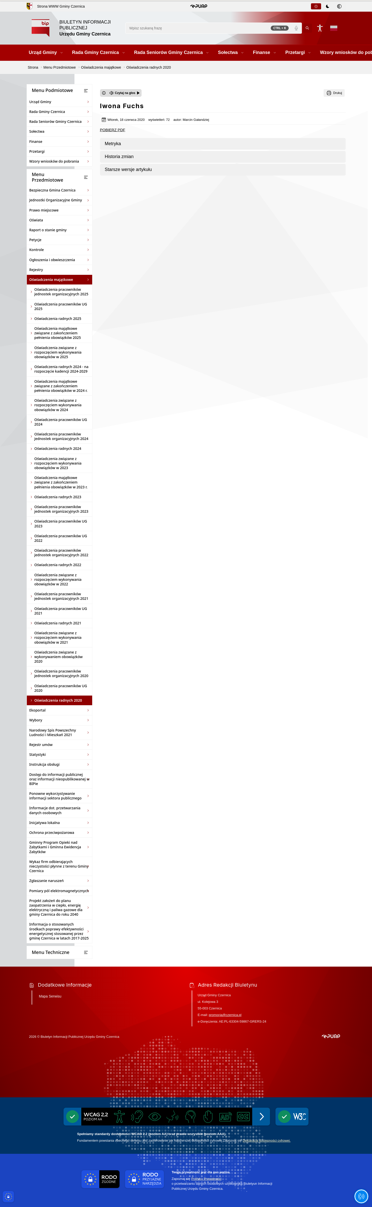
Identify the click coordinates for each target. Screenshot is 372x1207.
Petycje (35, 239)
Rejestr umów (41, 744)
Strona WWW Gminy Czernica (61, 6)
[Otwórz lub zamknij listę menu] (86, 90)
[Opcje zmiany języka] (333, 28)
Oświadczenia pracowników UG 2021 (60, 611)
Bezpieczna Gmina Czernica (52, 190)
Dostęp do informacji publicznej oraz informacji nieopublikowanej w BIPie (59, 779)
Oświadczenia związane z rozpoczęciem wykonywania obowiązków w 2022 (58, 579)
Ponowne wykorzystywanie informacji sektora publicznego (55, 795)
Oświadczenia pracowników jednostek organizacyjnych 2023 (61, 509)
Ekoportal (37, 710)
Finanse (36, 141)
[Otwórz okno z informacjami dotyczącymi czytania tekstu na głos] (104, 93)
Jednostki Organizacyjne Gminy (55, 200)
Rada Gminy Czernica (47, 111)
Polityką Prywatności (206, 1179)
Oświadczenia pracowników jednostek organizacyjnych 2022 (61, 552)
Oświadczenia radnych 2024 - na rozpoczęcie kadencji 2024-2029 (61, 369)
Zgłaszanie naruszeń (46, 880)
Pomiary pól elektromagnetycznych (59, 890)
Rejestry (36, 269)
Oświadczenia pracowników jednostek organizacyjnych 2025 (61, 291)
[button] (198, 6)
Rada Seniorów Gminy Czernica (55, 121)
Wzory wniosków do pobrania (54, 161)
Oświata (36, 220)
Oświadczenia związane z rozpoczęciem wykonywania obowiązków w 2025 (58, 352)
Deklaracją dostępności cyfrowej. (266, 1140)
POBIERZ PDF (112, 130)
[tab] (316, 6)
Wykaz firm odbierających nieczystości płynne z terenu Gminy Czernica (59, 866)
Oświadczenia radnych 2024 (57, 448)
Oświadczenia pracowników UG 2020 (60, 688)
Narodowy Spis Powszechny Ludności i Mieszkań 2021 (52, 732)
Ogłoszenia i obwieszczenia (52, 259)
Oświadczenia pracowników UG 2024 (60, 422)
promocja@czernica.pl (225, 1015)
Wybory (35, 720)
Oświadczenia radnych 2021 (57, 623)
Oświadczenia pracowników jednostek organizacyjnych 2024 (61, 436)
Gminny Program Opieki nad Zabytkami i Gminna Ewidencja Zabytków (55, 847)
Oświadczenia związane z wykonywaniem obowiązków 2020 (58, 657)
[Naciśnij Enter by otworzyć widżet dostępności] (320, 28)
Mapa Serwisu (50, 996)
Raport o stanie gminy (48, 229)
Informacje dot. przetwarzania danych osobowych (55, 810)
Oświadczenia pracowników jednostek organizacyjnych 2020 (61, 673)
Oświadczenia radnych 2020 (58, 700)
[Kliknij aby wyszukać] (307, 28)
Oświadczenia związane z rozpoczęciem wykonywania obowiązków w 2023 (58, 463)
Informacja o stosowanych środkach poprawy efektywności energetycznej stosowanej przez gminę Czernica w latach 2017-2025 (59, 931)
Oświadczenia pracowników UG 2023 (60, 523)
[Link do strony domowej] (76, 28)
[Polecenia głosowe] (296, 28)
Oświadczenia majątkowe (51, 279)
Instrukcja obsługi (44, 764)
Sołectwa (37, 131)
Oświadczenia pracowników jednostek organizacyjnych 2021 (61, 596)
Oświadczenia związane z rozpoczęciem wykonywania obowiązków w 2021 (58, 637)
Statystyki (37, 754)
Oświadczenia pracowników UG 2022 (60, 538)
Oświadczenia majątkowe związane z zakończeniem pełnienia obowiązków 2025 (57, 333)
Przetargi (37, 151)
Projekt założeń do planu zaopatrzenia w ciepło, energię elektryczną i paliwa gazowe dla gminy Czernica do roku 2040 (56, 907)
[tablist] (328, 6)
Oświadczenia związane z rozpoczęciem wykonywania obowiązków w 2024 (58, 405)
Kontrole (36, 249)
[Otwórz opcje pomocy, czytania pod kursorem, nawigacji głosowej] (361, 1196)
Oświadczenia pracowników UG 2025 (60, 306)
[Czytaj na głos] (125, 93)
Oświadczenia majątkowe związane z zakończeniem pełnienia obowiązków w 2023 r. (61, 482)
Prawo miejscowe (44, 210)
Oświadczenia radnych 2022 (57, 564)
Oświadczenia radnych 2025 (57, 318)
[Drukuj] (334, 93)
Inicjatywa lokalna (44, 822)
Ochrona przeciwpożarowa (51, 832)
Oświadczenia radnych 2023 (57, 496)
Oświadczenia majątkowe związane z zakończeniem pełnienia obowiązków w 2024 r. (61, 386)
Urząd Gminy (40, 101)
